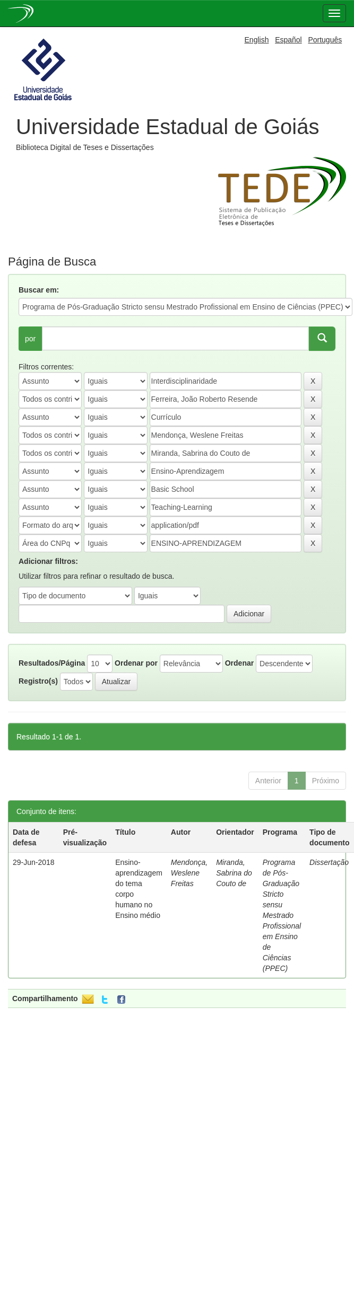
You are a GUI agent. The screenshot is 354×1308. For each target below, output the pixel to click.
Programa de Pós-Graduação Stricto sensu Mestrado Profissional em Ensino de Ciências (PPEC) (282, 915)
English (257, 40)
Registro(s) (38, 681)
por (30, 338)
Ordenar (239, 663)
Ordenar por (136, 663)
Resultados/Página (52, 663)
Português (325, 40)
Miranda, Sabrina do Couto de (234, 873)
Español (288, 40)
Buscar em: (39, 290)
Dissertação (329, 862)
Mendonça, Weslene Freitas (189, 873)
